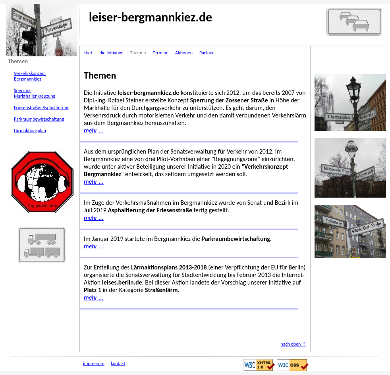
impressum (93, 363)
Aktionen (184, 53)
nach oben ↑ (293, 344)
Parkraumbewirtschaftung (39, 119)
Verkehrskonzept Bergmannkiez (30, 76)
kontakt (118, 363)
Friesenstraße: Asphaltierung (42, 107)
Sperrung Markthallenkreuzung (34, 93)
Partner (206, 53)
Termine (160, 53)
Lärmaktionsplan (30, 130)
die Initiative (111, 53)
